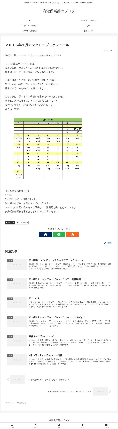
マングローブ (22, 223)
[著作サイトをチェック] (53, 234)
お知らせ (10, 223)
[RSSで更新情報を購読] (64, 234)
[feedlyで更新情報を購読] (59, 234)
